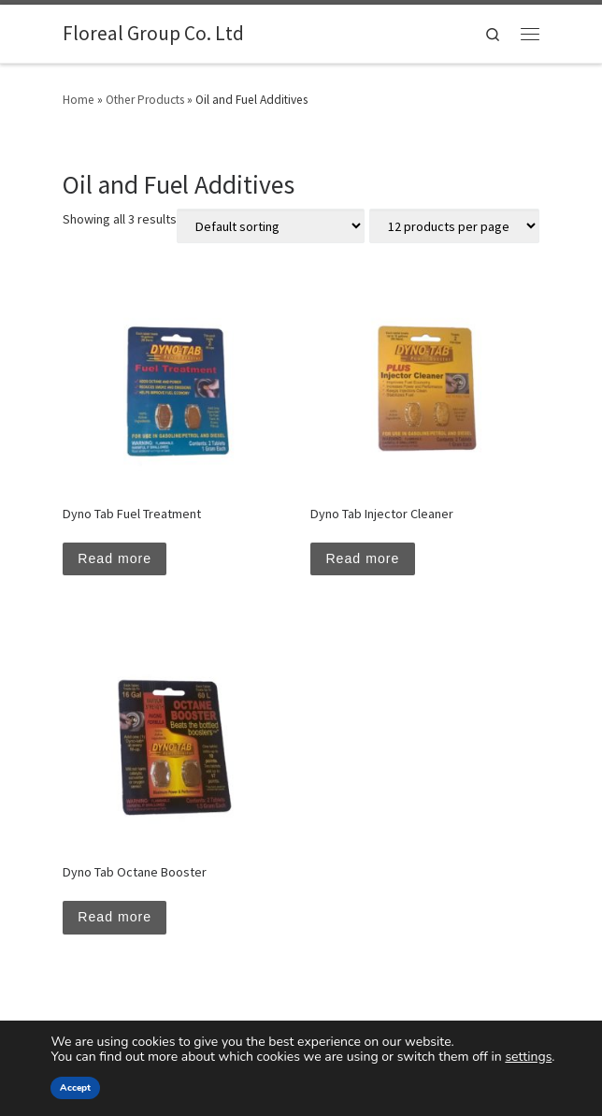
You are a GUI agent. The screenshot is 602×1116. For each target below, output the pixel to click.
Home (78, 100)
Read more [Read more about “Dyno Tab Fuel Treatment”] (114, 558)
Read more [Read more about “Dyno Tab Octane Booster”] (114, 916)
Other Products (145, 100)
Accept (75, 1087)
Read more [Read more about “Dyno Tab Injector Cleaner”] (362, 558)
